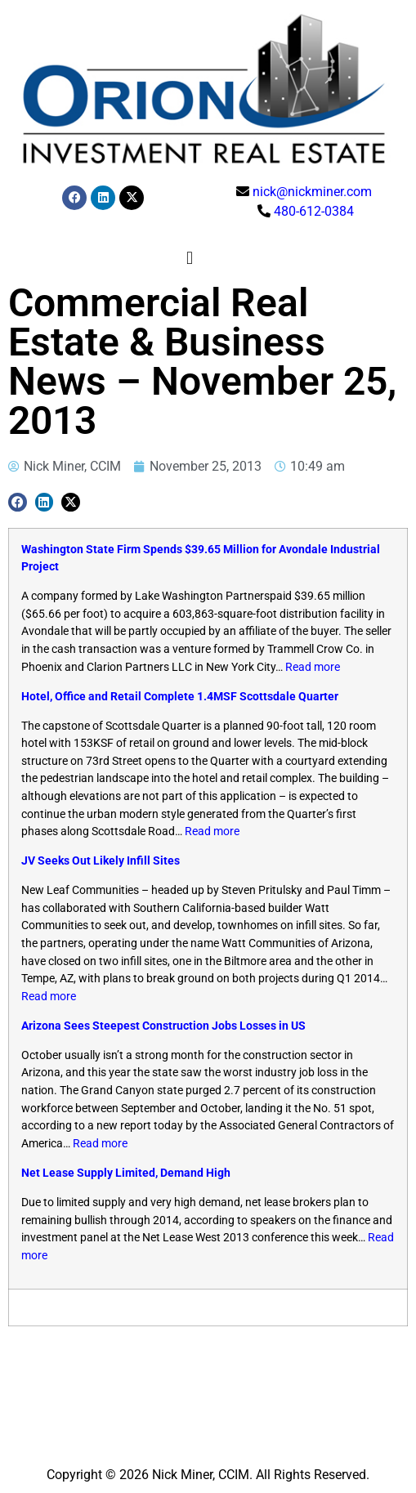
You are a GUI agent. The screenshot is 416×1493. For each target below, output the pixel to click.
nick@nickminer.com (312, 191)
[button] (189, 257)
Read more (312, 667)
